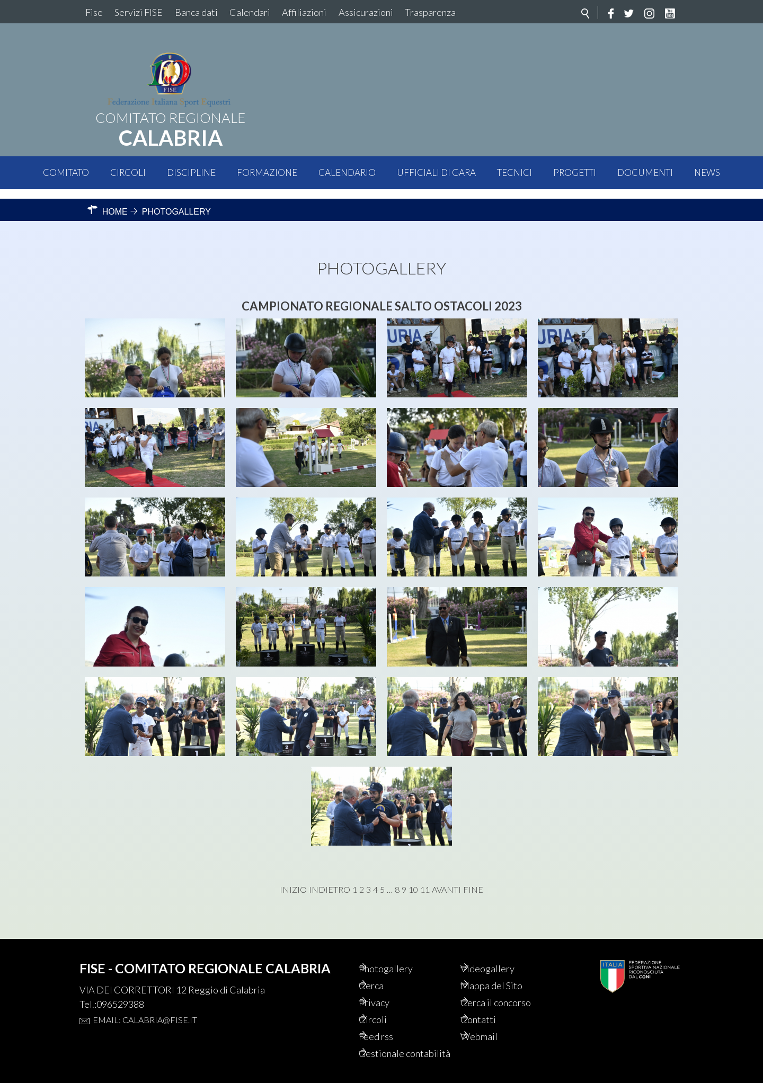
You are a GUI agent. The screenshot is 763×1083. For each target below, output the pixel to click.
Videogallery (502, 950)
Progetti (574, 172)
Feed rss (391, 1022)
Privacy (388, 986)
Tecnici (514, 172)
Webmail (494, 1022)
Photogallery (401, 950)
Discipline (191, 172)
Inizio (293, 880)
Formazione (267, 172)
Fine (473, 880)
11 (425, 880)
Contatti (492, 1004)
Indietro (329, 880)
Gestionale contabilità (396, 1046)
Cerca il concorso (513, 986)
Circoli (128, 172)
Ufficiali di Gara (436, 172)
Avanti (446, 880)
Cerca (385, 968)
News (707, 172)
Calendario (347, 172)
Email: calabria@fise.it (145, 1001)
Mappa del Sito (507, 968)
